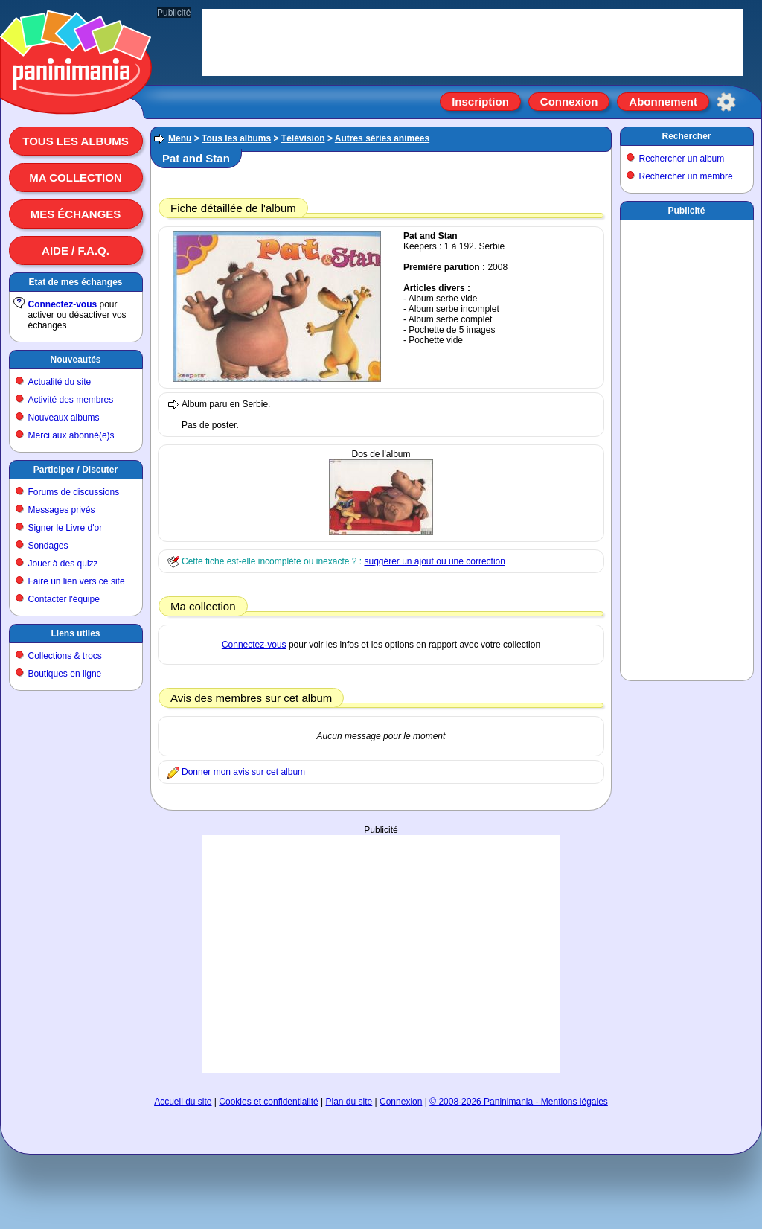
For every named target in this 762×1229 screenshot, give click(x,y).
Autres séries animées (382, 138)
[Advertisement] (381, 954)
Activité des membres (71, 400)
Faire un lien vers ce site (76, 581)
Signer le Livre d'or (65, 528)
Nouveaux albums (64, 417)
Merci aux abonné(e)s (71, 435)
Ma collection (75, 177)
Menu (179, 138)
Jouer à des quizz (63, 563)
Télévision (303, 138)
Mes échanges (76, 214)
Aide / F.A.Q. (75, 250)
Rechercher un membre (686, 176)
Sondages (48, 545)
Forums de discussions (74, 492)
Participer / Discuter (75, 470)
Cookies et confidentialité (268, 1101)
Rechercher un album (682, 158)
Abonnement (663, 101)
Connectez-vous (62, 304)
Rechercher (686, 136)
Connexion (569, 101)
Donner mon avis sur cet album (243, 772)
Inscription (480, 101)
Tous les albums (75, 141)
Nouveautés (75, 359)
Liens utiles (75, 633)
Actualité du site (60, 382)
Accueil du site (182, 1101)
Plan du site (349, 1101)
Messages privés (61, 510)
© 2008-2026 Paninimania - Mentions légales (518, 1101)
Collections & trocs (65, 656)
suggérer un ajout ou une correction (434, 561)
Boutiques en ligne (65, 673)
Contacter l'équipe (64, 599)
